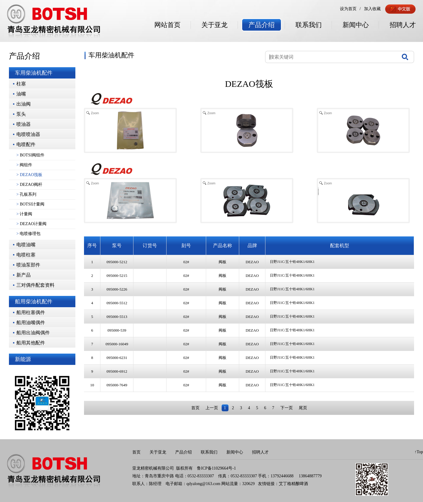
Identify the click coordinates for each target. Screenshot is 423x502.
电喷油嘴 (25, 244)
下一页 (286, 408)
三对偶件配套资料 (35, 285)
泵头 (21, 114)
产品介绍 (261, 25)
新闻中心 (356, 25)
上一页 (212, 408)
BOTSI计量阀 (30, 204)
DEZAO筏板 (29, 174)
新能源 (23, 359)
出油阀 (23, 103)
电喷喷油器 (28, 134)
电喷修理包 (28, 233)
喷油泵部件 (28, 264)
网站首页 (167, 25)
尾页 (303, 408)
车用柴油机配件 (33, 73)
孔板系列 (26, 194)
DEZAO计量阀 (31, 224)
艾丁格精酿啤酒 (293, 483)
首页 (195, 408)
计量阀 (24, 214)
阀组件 (24, 165)
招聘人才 (403, 25)
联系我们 (309, 25)
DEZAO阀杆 (29, 184)
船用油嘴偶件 (30, 322)
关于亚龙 (214, 25)
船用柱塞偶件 (30, 312)
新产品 (23, 274)
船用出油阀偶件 (33, 332)
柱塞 (21, 83)
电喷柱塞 (25, 254)
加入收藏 (372, 9)
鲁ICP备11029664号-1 (216, 468)
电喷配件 (25, 144)
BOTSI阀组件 (30, 155)
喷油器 (23, 124)
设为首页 (348, 9)
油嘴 (21, 93)
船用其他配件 (30, 342)
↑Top (418, 452)
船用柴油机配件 (33, 302)
